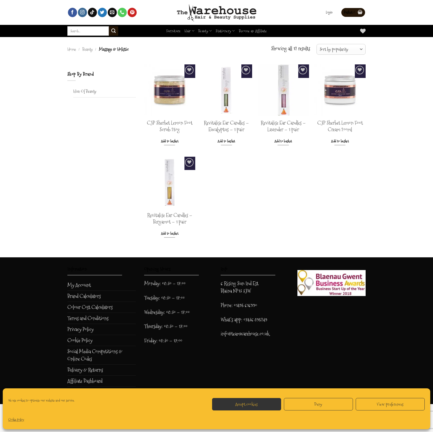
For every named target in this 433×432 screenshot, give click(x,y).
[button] (329, 12)
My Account (79, 285)
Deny (318, 404)
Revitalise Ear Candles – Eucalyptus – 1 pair (226, 126)
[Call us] (122, 12)
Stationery (225, 31)
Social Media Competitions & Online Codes (94, 355)
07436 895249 (255, 319)
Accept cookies (246, 404)
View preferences (390, 404)
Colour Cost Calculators (90, 307)
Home (71, 49)
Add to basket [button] (170, 141)
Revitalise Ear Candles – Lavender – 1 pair (283, 126)
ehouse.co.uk (258, 333)
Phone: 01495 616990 (239, 305)
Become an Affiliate (253, 31)
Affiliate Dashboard (84, 381)
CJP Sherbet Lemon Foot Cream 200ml (340, 126)
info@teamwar (234, 333)
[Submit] (113, 31)
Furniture (173, 31)
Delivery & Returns (85, 370)
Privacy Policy (80, 329)
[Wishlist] (363, 31)
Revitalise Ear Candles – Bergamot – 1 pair (169, 219)
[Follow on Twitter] (102, 12)
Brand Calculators (84, 296)
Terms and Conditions (88, 318)
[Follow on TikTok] (92, 12)
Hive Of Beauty (84, 91)
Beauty (205, 31)
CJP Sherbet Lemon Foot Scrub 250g (169, 126)
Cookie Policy (80, 340)
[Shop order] (341, 49)
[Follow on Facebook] (72, 12)
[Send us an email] (112, 12)
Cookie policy (16, 419)
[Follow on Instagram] (82, 12)
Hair (189, 31)
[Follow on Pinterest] (132, 12)
